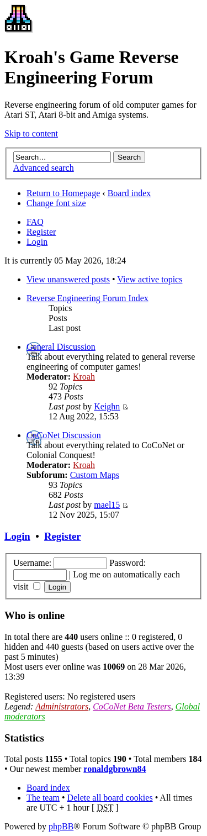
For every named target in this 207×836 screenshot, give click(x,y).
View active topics (149, 279)
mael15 (107, 504)
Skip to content (31, 133)
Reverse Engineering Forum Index (87, 298)
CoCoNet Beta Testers (132, 706)
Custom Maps (94, 475)
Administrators (61, 706)
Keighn (107, 406)
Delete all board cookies (110, 797)
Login (36, 241)
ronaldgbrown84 (114, 769)
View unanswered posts (68, 279)
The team (43, 797)
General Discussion (60, 346)
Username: (32, 562)
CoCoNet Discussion (63, 435)
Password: (127, 562)
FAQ (35, 222)
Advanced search (43, 167)
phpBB (61, 826)
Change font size (56, 203)
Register (41, 231)
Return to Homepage (63, 193)
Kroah (84, 376)
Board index (129, 193)
